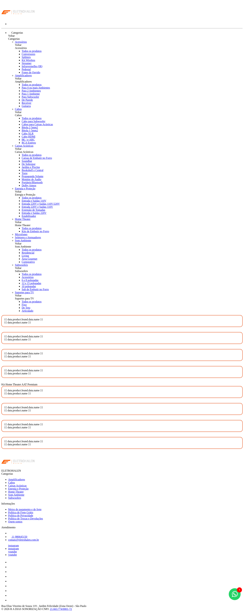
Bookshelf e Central (32, 170)
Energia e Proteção (25, 188)
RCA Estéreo (29, 142)
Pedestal (26, 69)
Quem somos (15, 521)
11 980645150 (17, 536)
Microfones (21, 234)
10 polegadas (29, 286)
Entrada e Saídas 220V (34, 213)
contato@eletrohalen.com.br (23, 539)
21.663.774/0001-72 (61, 609)
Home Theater (22, 219)
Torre (24, 173)
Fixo (24, 304)
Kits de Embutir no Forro (35, 231)
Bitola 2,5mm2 (30, 127)
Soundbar (27, 161)
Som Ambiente (23, 240)
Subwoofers (21, 264)
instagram (13, 545)
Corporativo (28, 261)
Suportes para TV (24, 292)
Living (25, 255)
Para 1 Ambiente (31, 93)
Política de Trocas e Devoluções (25, 518)
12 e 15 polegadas (31, 283)
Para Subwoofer (30, 96)
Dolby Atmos (29, 185)
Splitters (26, 57)
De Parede (27, 99)
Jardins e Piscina (31, 167)
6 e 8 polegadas (30, 280)
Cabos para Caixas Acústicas (37, 124)
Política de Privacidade (20, 515)
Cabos (18, 109)
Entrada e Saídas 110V (34, 200)
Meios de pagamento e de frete (25, 509)
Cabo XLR (28, 133)
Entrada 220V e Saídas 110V (37, 206)
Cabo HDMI (28, 136)
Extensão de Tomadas (33, 209)
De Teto (26, 307)
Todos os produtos (32, 51)
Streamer (27, 63)
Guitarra (26, 106)
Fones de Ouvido (31, 72)
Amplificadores (23, 75)
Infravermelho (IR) (32, 66)
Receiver (26, 103)
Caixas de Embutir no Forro (37, 158)
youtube (12, 551)
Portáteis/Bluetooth (32, 182)
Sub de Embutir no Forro (35, 289)
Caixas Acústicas (24, 145)
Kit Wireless (28, 60)
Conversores (28, 54)
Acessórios (21, 41)
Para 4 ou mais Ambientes (36, 87)
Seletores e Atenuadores (28, 237)
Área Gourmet (29, 258)
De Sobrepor (28, 164)
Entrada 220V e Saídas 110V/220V (41, 203)
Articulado (27, 310)
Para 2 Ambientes (31, 90)
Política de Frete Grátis (20, 512)
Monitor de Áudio (31, 179)
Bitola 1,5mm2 (30, 130)
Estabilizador (29, 216)
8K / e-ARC (28, 139)
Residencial (28, 252)
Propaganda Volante (32, 176)
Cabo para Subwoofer (33, 121)
